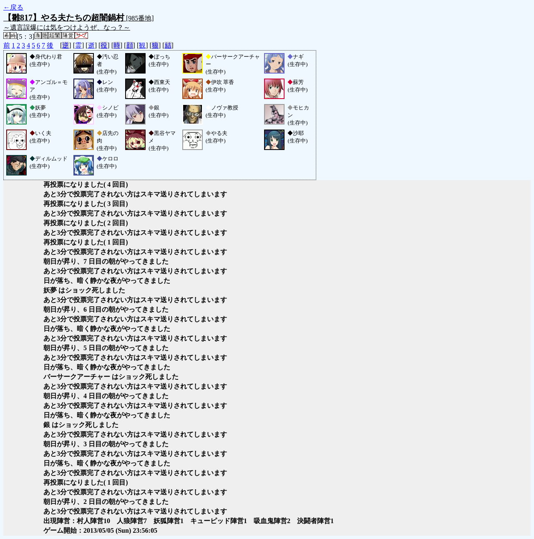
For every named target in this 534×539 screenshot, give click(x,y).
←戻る (13, 7)
